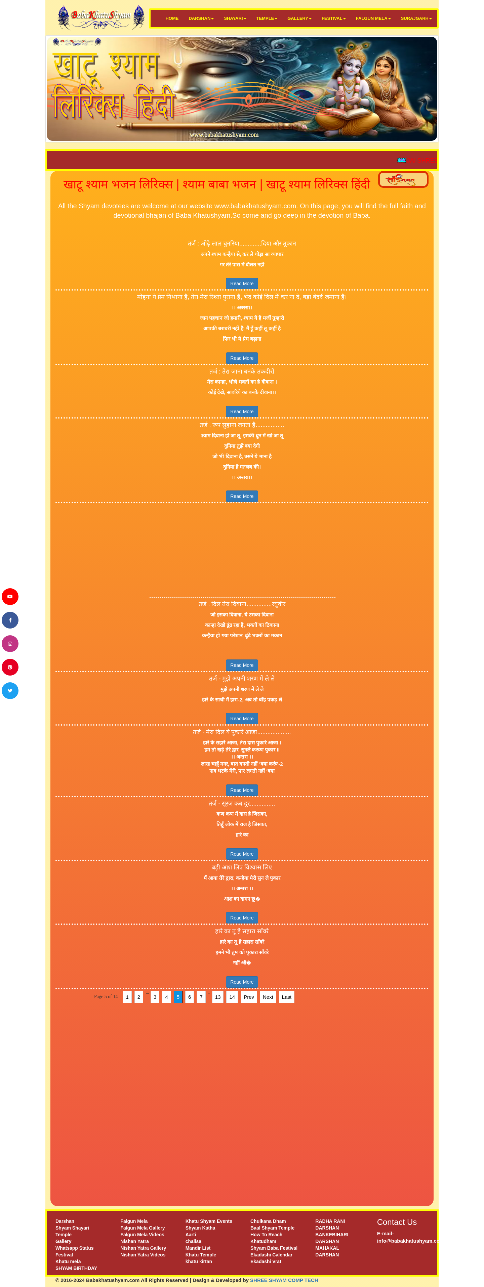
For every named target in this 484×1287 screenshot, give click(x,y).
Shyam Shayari (72, 1228)
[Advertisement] (242, 550)
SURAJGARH (416, 18)
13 (218, 997)
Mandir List (198, 1248)
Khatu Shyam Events (209, 1221)
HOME (171, 18)
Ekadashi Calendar (271, 1254)
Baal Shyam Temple (272, 1228)
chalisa (193, 1241)
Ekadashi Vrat (265, 1261)
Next (268, 997)
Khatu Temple (201, 1254)
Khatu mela (68, 1261)
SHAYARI (235, 18)
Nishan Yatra (134, 1241)
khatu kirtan (199, 1261)
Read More (241, 283)
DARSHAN (201, 18)
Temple (63, 1234)
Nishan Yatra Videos (142, 1254)
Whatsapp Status (74, 1248)
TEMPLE (267, 18)
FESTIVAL (334, 18)
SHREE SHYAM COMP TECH (284, 1280)
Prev (249, 997)
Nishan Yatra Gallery (143, 1248)
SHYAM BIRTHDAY (76, 1268)
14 (232, 997)
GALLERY (299, 18)
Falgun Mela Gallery (142, 1228)
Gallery (63, 1241)
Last (286, 997)
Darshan (64, 1221)
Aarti (191, 1234)
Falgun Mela (134, 1221)
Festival (64, 1254)
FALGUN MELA (373, 18)
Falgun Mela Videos (142, 1234)
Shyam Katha (200, 1228)
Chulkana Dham (268, 1221)
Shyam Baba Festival (273, 1248)
